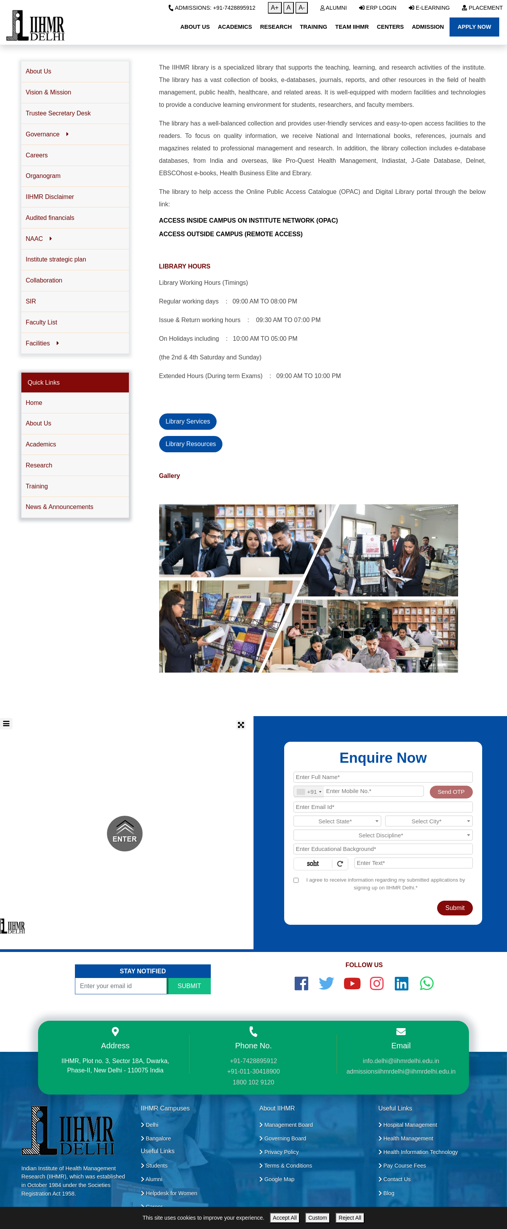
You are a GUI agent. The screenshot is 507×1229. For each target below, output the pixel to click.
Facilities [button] (42, 343)
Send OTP (451, 792)
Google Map (277, 1179)
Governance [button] (47, 134)
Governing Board (282, 1138)
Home (34, 402)
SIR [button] (31, 301)
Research (39, 465)
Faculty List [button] (41, 322)
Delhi (149, 1125)
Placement (482, 8)
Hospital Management (408, 1125)
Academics (41, 444)
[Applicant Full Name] (383, 777)
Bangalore (156, 1138)
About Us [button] (195, 27)
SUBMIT (189, 986)
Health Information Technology (418, 1152)
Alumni (333, 8)
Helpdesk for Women (169, 1193)
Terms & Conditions (285, 1166)
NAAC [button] (39, 238)
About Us (38, 423)
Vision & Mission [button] (48, 92)
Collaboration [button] (44, 280)
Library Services (188, 421)
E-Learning (429, 8)
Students (154, 1166)
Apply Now (474, 27)
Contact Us (395, 1179)
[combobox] (309, 792)
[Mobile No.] (358, 791)
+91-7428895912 (253, 1061)
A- (302, 7)
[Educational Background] (383, 849)
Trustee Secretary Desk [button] (58, 113)
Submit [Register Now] (455, 908)
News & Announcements (59, 507)
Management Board (286, 1125)
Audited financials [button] (50, 217)
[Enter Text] (413, 863)
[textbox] (337, 821)
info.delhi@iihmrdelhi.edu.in (401, 1061)
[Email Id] (383, 807)
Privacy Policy (279, 1152)
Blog (386, 1193)
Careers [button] (37, 155)
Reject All (350, 1218)
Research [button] (276, 27)
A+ (275, 7)
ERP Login (377, 8)
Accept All (285, 1218)
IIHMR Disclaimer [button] (50, 197)
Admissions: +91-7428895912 (211, 8)
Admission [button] (428, 27)
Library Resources (191, 444)
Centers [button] (390, 27)
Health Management (406, 1138)
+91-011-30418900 (253, 1071)
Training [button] (313, 27)
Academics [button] (235, 27)
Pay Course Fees (402, 1166)
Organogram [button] (43, 176)
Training (37, 486)
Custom (317, 1218)
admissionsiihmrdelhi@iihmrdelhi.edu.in (400, 1071)
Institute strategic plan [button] (56, 259)
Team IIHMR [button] (352, 27)
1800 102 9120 (253, 1082)
